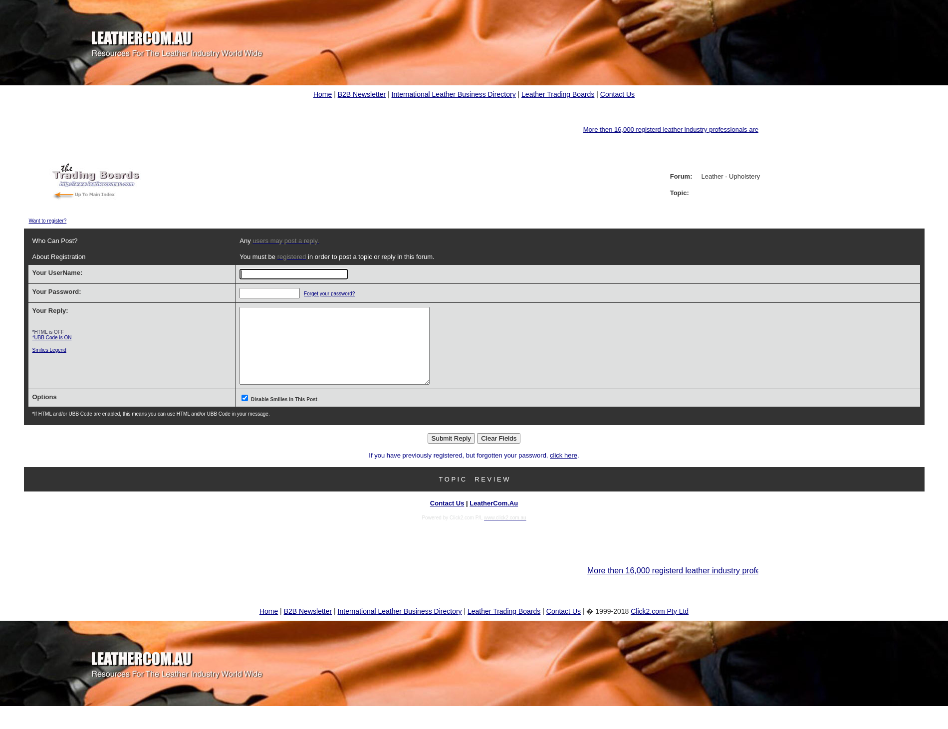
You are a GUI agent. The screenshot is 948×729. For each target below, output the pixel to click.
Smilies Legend (49, 350)
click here (563, 470)
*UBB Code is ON (52, 337)
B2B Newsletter (362, 94)
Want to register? (48, 221)
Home (322, 94)
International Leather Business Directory (454, 94)
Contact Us (617, 94)
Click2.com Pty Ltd (660, 626)
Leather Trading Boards (557, 94)
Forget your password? (316, 293)
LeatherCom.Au (494, 518)
